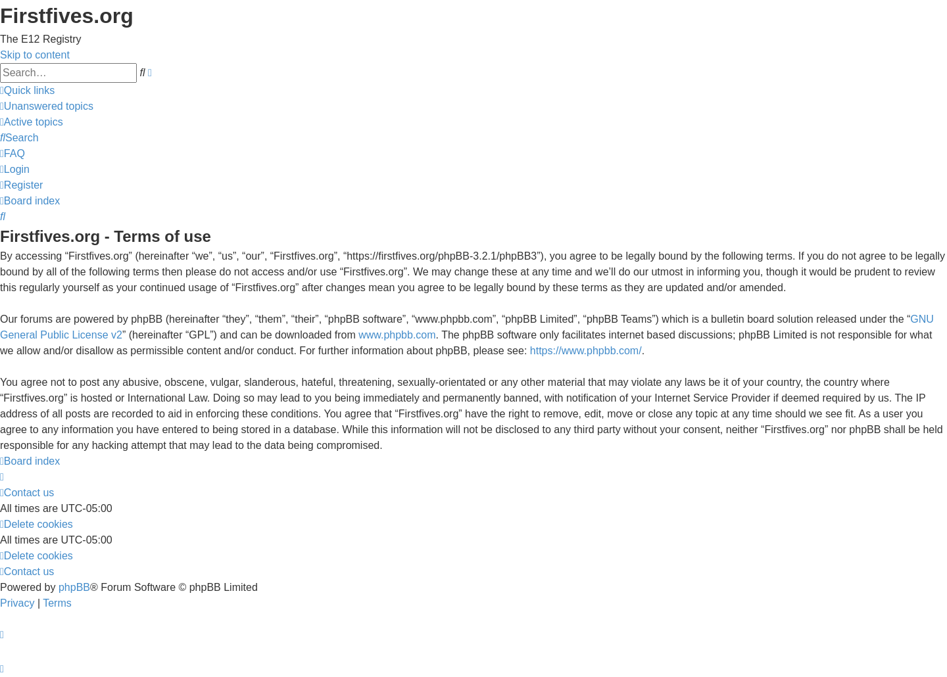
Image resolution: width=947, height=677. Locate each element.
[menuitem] (46, 106)
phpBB (74, 587)
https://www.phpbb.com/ (586, 350)
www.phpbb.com (396, 334)
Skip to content (35, 54)
